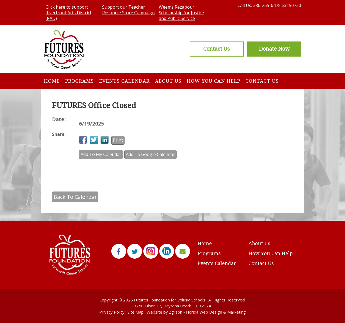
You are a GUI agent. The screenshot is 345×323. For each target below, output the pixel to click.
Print (118, 140)
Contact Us (262, 81)
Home (52, 81)
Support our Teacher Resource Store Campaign (128, 10)
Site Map (135, 312)
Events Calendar (124, 81)
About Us (168, 81)
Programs (79, 81)
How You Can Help (213, 81)
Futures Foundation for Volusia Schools (169, 300)
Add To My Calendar (101, 154)
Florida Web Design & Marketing (216, 312)
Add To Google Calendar (150, 154)
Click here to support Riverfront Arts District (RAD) (68, 12)
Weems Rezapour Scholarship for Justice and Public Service (181, 12)
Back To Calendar (75, 196)
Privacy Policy (112, 312)
